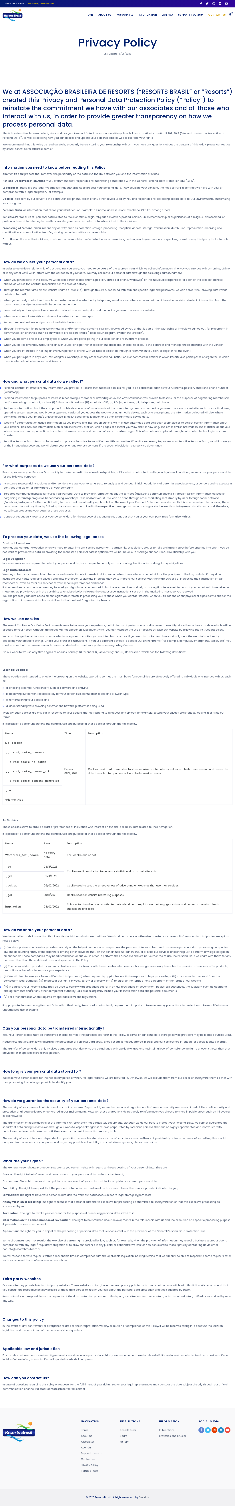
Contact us (217, 15)
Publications (166, 1430)
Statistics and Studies (172, 1436)
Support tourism (91, 1453)
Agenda (166, 15)
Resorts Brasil (128, 1430)
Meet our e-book (14, 3)
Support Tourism (190, 15)
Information (146, 15)
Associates (123, 15)
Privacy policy (89, 1465)
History (124, 1442)
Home (87, 15)
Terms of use (89, 1471)
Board (123, 1436)
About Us (102, 15)
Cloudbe (144, 1497)
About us (86, 1436)
